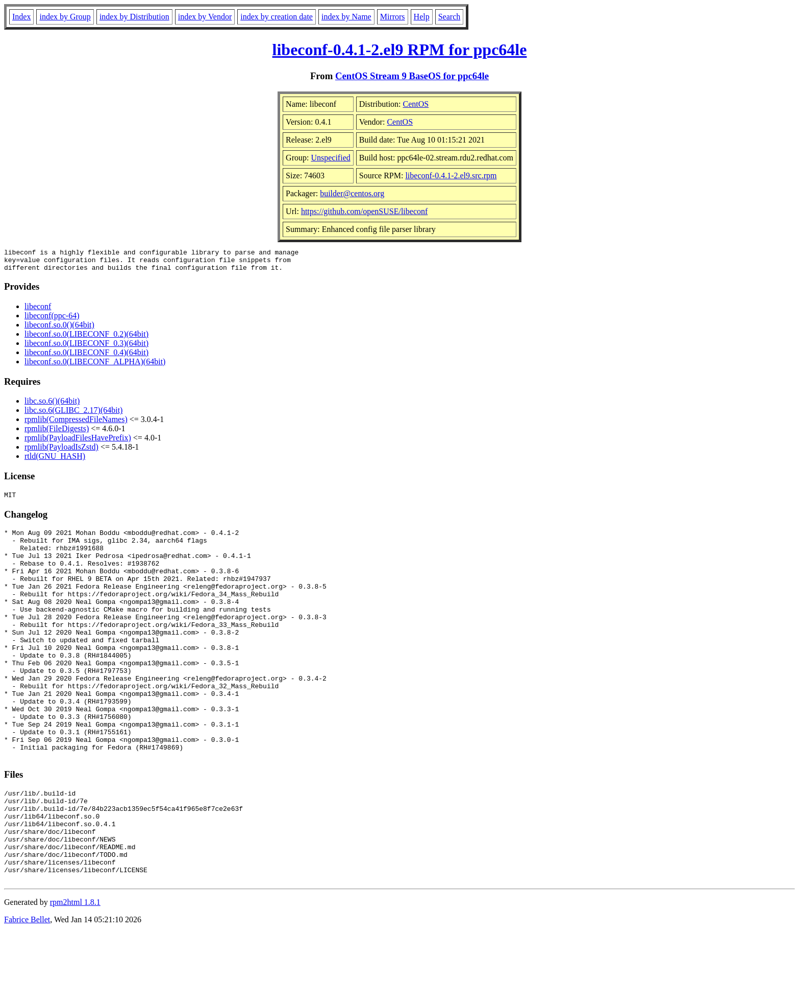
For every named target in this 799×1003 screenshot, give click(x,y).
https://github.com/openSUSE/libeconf (364, 211)
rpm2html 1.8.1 (75, 972)
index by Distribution (134, 16)
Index (21, 16)
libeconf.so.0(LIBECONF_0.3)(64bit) (86, 347)
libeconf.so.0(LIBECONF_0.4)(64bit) (86, 357)
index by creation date (276, 16)
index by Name (346, 16)
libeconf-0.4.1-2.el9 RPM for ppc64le (399, 49)
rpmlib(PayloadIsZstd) (61, 451)
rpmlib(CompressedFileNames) (76, 423)
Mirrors (392, 16)
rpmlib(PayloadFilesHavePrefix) (77, 442)
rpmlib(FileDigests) (56, 433)
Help (422, 16)
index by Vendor (205, 16)
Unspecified (330, 157)
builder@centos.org (352, 193)
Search (449, 16)
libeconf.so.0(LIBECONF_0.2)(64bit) (86, 338)
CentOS (416, 104)
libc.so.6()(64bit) (52, 405)
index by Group (64, 16)
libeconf (37, 311)
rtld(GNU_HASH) (54, 460)
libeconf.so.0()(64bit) (59, 329)
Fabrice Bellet (27, 990)
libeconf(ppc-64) (52, 320)
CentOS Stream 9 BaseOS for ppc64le (412, 76)
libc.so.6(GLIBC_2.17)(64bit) (73, 414)
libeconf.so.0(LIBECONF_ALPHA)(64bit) (94, 366)
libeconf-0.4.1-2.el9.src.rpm (450, 175)
